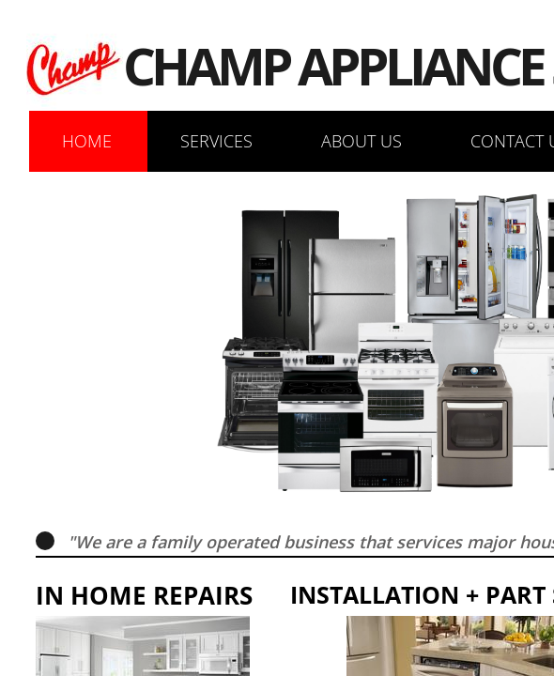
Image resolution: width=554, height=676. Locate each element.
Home (87, 141)
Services (216, 141)
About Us (361, 141)
